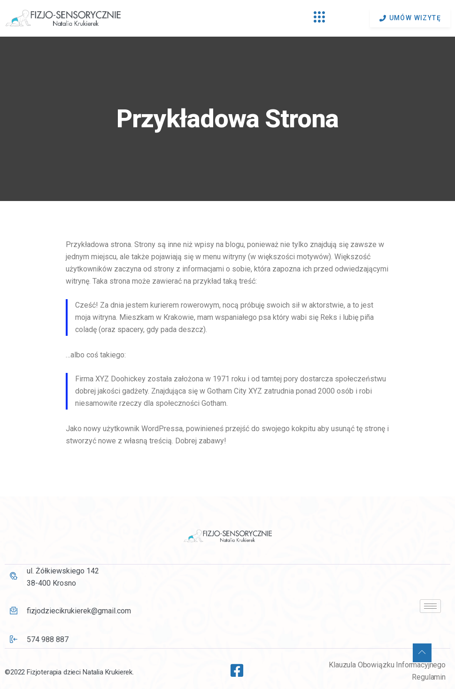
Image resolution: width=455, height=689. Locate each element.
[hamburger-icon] (319, 18)
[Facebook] (234, 666)
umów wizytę (410, 18)
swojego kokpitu (289, 428)
